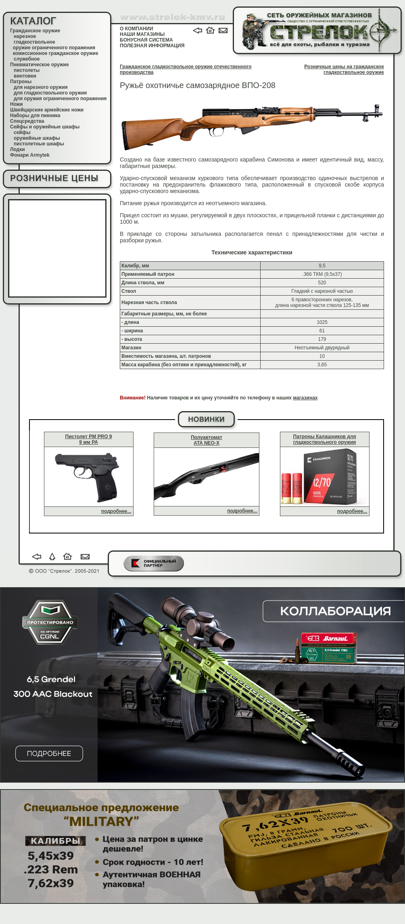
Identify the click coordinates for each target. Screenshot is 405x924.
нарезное (25, 36)
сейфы (22, 132)
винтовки (25, 76)
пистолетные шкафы (39, 144)
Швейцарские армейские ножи (47, 110)
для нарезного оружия (41, 87)
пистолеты (27, 70)
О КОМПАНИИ (136, 29)
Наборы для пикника (35, 115)
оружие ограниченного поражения (54, 47)
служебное (27, 59)
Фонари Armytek (30, 155)
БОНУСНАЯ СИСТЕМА (146, 40)
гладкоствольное (34, 42)
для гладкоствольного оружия (50, 93)
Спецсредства (27, 121)
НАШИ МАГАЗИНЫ (142, 34)
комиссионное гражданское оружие (55, 53)
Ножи (16, 104)
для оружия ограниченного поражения (60, 98)
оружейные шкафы (37, 138)
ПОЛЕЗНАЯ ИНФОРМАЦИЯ (152, 45)
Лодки (17, 149)
